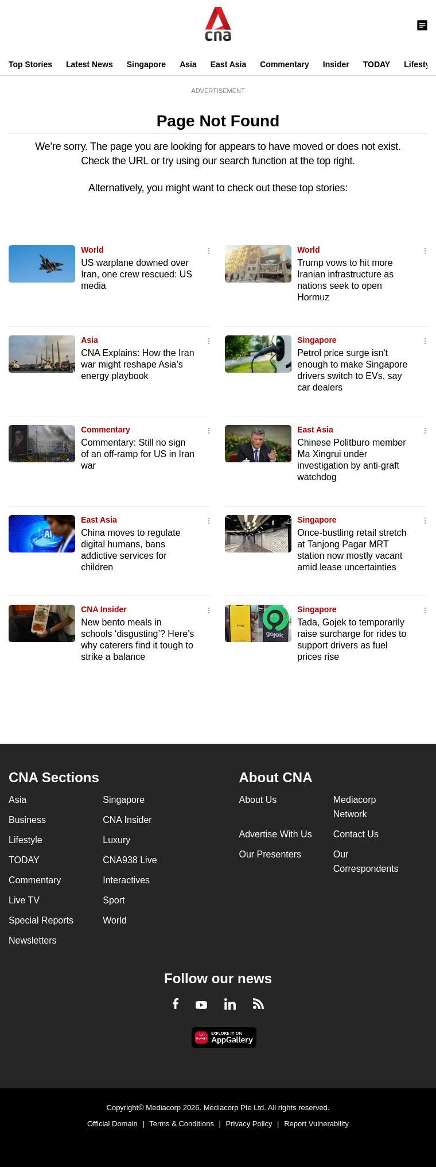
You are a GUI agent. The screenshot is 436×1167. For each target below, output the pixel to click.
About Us (258, 800)
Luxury (116, 840)
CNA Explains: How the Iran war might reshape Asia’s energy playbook (137, 364)
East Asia (229, 64)
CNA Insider (104, 609)
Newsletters (33, 940)
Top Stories (30, 64)
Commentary (284, 64)
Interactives (126, 880)
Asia (188, 64)
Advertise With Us (275, 834)
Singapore (146, 64)
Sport (113, 900)
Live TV (24, 900)
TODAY (376, 64)
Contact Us (356, 834)
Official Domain (112, 1123)
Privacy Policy (249, 1123)
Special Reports (41, 920)
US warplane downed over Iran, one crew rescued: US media (136, 274)
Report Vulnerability (316, 1123)
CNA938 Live (130, 860)
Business (27, 820)
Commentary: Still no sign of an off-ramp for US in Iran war (137, 454)
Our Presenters (270, 854)
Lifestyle (25, 840)
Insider (336, 64)
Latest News (89, 64)
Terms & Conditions (181, 1123)
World (92, 249)
